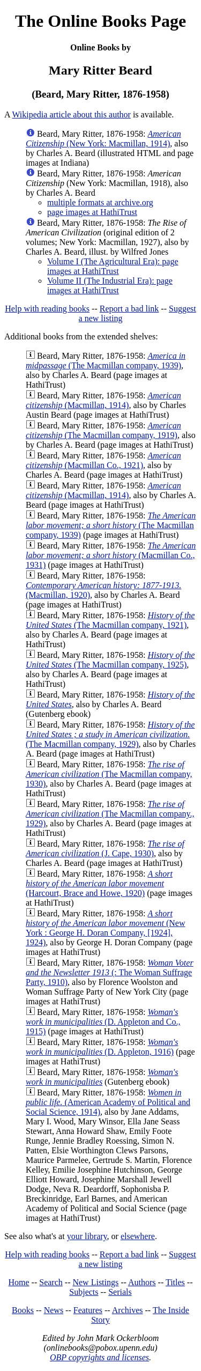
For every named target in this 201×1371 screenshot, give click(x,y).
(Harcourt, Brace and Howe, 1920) (99, 883)
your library (87, 1236)
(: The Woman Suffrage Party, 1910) (109, 972)
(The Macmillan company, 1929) (110, 734)
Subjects (83, 1291)
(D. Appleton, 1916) (102, 1046)
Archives (127, 1310)
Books (23, 1310)
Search (51, 1282)
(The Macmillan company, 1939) (105, 360)
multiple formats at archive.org (100, 202)
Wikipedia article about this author (71, 114)
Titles (175, 1282)
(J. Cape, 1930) (105, 848)
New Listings (95, 1282)
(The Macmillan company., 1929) (110, 813)
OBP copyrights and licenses (99, 1357)
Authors (142, 1282)
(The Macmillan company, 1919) (103, 430)
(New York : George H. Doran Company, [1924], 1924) (105, 928)
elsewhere (138, 1236)
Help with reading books (47, 308)
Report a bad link (129, 308)
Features (87, 1310)
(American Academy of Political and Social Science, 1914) (108, 1102)
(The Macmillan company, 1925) (110, 659)
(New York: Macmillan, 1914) (103, 138)
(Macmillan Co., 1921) (103, 460)
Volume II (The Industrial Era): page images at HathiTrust (110, 285)
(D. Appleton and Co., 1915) (103, 1021)
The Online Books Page (100, 21)
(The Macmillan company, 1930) (109, 774)
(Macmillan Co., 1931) (111, 555)
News (53, 1310)
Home (19, 1282)
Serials (120, 1291)
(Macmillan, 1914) (103, 400)
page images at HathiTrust (92, 212)
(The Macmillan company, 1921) (110, 620)
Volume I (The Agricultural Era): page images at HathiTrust (112, 266)
